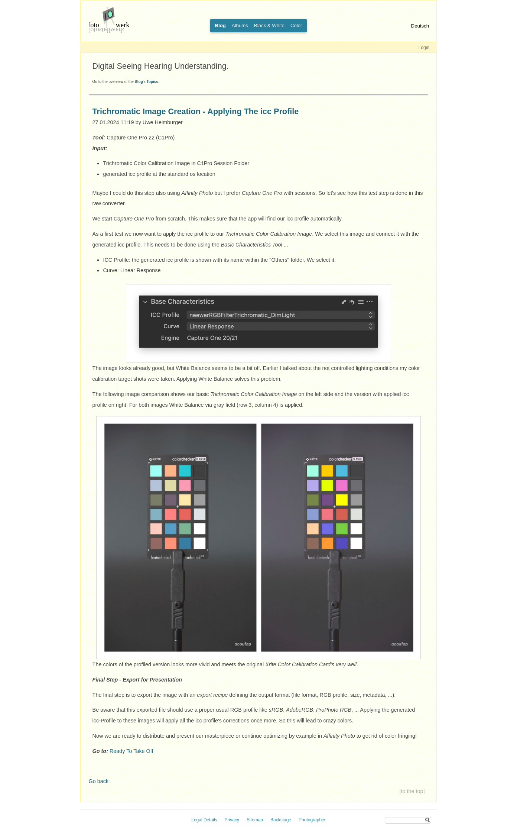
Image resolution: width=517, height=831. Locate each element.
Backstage (280, 819)
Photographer (312, 819)
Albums (240, 25)
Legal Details (204, 819)
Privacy (232, 819)
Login (424, 47)
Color (296, 25)
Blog (139, 82)
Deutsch (420, 26)
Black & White (269, 25)
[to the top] (412, 791)
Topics (152, 82)
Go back (99, 781)
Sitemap (255, 819)
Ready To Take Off (131, 751)
